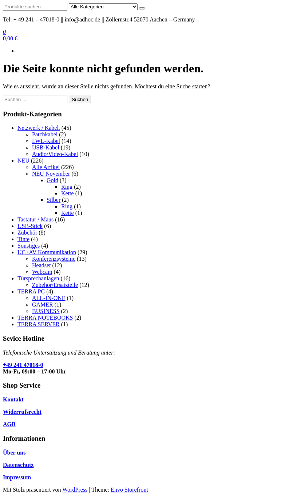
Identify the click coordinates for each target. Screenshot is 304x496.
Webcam (42, 272)
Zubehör (27, 232)
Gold (52, 180)
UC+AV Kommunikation (46, 252)
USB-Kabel (45, 147)
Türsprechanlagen (38, 278)
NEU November (51, 174)
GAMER (42, 304)
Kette (67, 193)
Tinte (23, 239)
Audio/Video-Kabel (55, 154)
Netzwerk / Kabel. (38, 128)
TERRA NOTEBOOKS (45, 318)
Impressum (17, 477)
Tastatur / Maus (35, 219)
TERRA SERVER (38, 324)
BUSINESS (46, 311)
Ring (66, 187)
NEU (23, 160)
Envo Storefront (129, 490)
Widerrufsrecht (22, 412)
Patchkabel (45, 134)
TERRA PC (31, 291)
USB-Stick (30, 226)
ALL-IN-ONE (49, 298)
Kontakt (13, 399)
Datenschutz (18, 465)
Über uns (14, 452)
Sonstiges (28, 246)
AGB (9, 424)
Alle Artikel (46, 167)
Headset (41, 265)
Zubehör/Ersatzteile (55, 285)
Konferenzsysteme (53, 259)
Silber (53, 200)
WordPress (74, 490)
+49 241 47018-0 (23, 365)
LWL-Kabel (46, 141)
